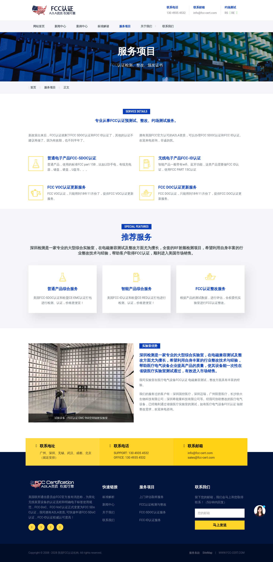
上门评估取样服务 (151, 497)
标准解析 (108, 497)
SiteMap (207, 552)
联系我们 (168, 26)
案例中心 (82, 26)
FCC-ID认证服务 (150, 520)
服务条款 (194, 552)
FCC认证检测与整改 (152, 504)
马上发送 (220, 525)
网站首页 (39, 26)
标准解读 (103, 26)
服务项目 (125, 26)
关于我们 (148, 26)
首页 (33, 87)
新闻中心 (60, 26)
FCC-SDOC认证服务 (152, 512)
